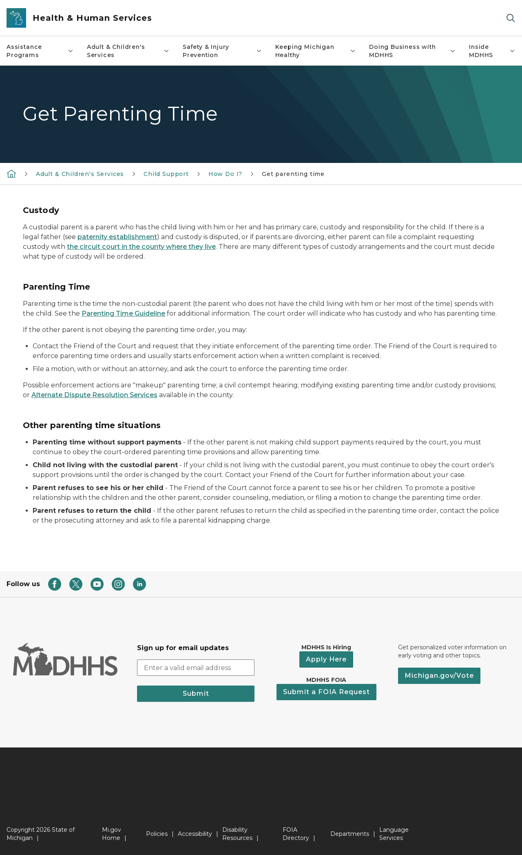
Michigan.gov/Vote (439, 675)
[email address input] (195, 667)
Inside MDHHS (492, 51)
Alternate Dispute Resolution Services (94, 395)
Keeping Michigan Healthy (315, 51)
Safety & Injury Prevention (222, 51)
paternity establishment (117, 237)
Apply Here (326, 659)
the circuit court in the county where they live (141, 247)
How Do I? (225, 174)
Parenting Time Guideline (123, 313)
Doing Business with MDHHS (412, 51)
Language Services (394, 834)
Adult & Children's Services (128, 51)
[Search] (510, 18)
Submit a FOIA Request (326, 692)
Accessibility (195, 833)
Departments (349, 833)
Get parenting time (293, 174)
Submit (196, 693)
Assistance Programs (40, 51)
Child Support (166, 174)
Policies (157, 833)
